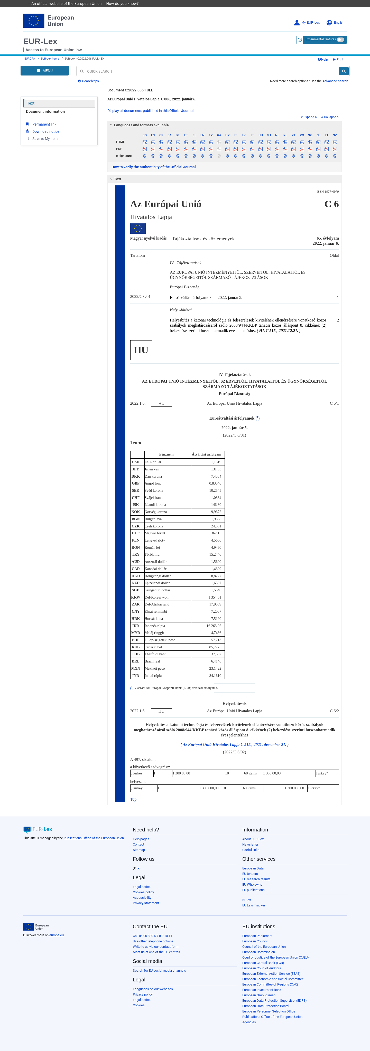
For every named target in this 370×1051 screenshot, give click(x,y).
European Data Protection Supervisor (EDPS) (274, 1000)
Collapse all (330, 117)
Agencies (249, 1022)
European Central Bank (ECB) (263, 963)
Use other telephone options (153, 941)
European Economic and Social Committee (273, 979)
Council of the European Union (264, 947)
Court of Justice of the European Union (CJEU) (275, 957)
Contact (138, 844)
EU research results (256, 879)
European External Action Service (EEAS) (271, 974)
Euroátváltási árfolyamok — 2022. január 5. (206, 297)
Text (30, 103)
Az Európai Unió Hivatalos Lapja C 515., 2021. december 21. (234, 744)
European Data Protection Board (265, 1006)
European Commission (258, 952)
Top (133, 799)
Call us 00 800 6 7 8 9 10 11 (152, 936)
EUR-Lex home (50, 58)
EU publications (253, 890)
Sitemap (139, 850)
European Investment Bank (261, 990)
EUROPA (29, 58)
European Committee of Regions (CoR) (270, 984)
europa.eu (56, 935)
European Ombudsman (258, 995)
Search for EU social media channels (159, 970)
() (257, 418)
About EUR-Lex (253, 839)
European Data (253, 868)
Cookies (139, 1005)
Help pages (141, 839)
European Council (254, 941)
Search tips (88, 81)
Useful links (251, 850)
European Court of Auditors (261, 968)
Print (338, 59)
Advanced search (335, 81)
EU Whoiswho (252, 884)
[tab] (225, 125)
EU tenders (250, 874)
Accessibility (142, 897)
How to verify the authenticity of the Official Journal (154, 167)
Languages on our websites (153, 989)
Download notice (42, 131)
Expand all (309, 117)
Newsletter (250, 844)
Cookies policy (143, 892)
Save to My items (42, 138)
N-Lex (246, 900)
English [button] (335, 23)
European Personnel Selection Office (268, 1011)
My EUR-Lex (307, 23)
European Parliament (257, 936)
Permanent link (40, 124)
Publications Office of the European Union (94, 838)
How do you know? (125, 3)
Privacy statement (146, 903)
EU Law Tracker (253, 905)
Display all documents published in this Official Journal (150, 111)
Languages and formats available (138, 125)
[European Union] (36, 927)
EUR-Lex (40, 41)
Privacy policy (143, 994)
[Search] (344, 71)
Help (323, 59)
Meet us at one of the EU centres (156, 952)
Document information (45, 111)
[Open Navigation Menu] (45, 70)
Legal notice (142, 887)
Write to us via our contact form (155, 947)
